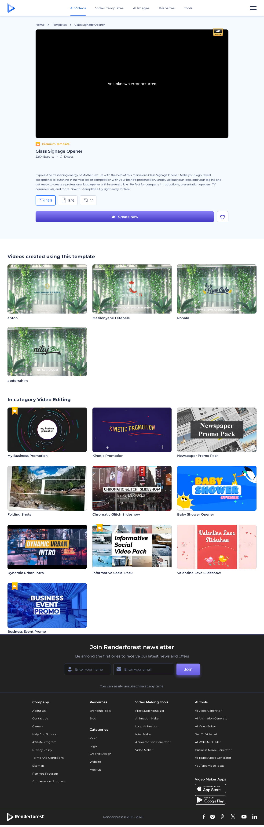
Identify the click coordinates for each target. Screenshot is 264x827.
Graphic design (100, 753)
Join (188, 669)
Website (95, 761)
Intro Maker (143, 734)
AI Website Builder (208, 742)
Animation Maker (147, 718)
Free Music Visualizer (149, 710)
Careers (37, 726)
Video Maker (144, 750)
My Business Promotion (27, 456)
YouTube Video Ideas (209, 765)
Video (94, 738)
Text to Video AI (206, 734)
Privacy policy (42, 750)
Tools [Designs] (188, 8)
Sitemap (38, 765)
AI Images (141, 8)
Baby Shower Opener (195, 514)
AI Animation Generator (212, 718)
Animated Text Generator (153, 742)
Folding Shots (19, 514)
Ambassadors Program (48, 781)
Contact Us (40, 718)
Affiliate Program (44, 742)
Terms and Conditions (48, 757)
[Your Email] (143, 669)
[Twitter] (233, 817)
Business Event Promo (26, 631)
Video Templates (109, 8)
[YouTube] (244, 817)
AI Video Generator (208, 710)
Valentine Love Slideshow (199, 573)
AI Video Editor (205, 726)
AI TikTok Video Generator (213, 757)
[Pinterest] (222, 817)
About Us (39, 710)
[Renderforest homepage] (11, 8)
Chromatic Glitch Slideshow (116, 514)
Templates (59, 24)
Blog (93, 718)
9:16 (67, 200)
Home (40, 24)
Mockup (95, 769)
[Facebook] (204, 817)
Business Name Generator (213, 750)
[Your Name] (87, 669)
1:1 (88, 200)
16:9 (45, 200)
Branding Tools (100, 710)
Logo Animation (146, 726)
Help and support (45, 734)
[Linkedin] (254, 817)
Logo (93, 746)
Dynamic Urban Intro (25, 573)
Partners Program (45, 773)
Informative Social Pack (112, 573)
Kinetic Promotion (108, 456)
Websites (167, 8)
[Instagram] (212, 817)
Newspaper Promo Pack (198, 456)
